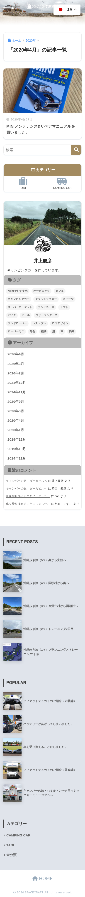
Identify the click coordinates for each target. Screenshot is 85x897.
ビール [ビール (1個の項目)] (26, 315)
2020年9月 (15, 401)
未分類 (11, 855)
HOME (42, 878)
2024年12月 (16, 383)
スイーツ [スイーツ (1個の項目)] (68, 299)
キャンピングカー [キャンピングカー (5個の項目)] (18, 299)
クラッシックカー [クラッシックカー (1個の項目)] (46, 299)
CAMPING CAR (62, 183)
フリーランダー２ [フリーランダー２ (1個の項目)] (46, 315)
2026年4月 (15, 354)
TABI (23, 183)
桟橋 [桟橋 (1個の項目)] (43, 331)
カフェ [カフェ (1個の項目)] (60, 290)
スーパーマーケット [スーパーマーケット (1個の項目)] (20, 307)
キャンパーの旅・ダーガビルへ (26, 480)
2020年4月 (15, 420)
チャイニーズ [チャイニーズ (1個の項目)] (46, 307)
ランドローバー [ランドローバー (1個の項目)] (17, 323)
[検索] (76, 150)
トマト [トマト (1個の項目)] (64, 307)
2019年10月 (16, 449)
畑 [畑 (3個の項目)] (53, 331)
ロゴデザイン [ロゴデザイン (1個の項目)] (60, 323)
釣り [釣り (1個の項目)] (71, 331)
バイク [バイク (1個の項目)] (12, 315)
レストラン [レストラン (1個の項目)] (39, 323)
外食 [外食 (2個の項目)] (32, 331)
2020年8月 (15, 411)
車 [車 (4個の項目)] (62, 331)
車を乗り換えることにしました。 (28, 496)
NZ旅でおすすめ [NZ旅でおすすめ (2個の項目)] (18, 290)
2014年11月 (16, 458)
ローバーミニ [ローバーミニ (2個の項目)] (16, 331)
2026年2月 (15, 373)
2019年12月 (16, 439)
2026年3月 (15, 364)
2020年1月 (15, 430)
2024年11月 (16, 392)
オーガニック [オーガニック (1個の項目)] (41, 290)
